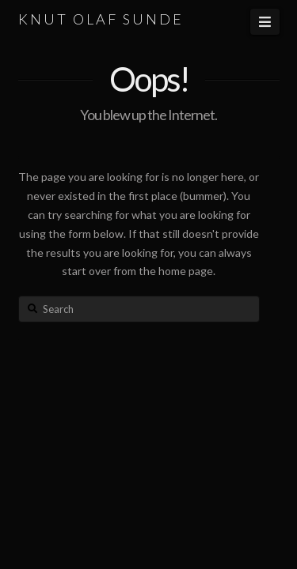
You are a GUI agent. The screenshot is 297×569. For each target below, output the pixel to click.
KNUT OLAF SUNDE (101, 19)
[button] (264, 22)
